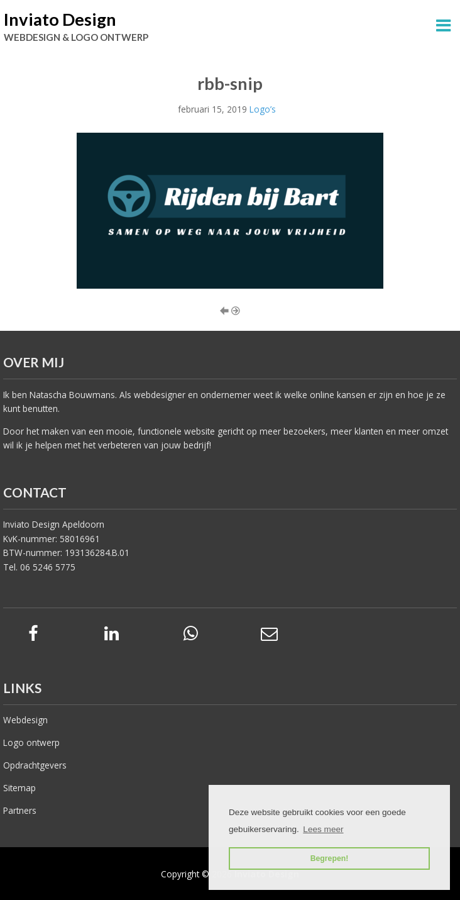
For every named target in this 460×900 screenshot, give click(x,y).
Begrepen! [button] (329, 858)
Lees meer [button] (323, 829)
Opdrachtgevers (35, 765)
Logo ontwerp (31, 742)
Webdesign (25, 720)
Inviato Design (60, 19)
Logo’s (262, 109)
